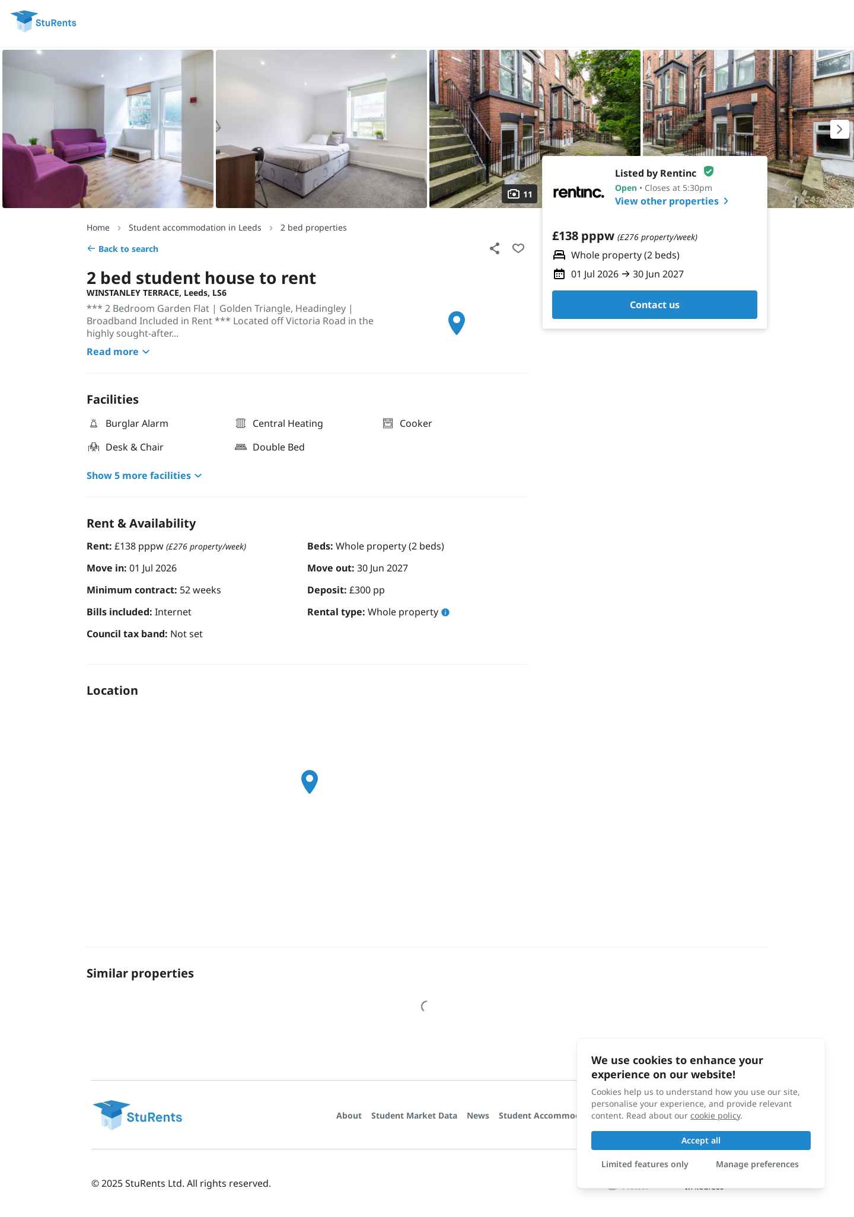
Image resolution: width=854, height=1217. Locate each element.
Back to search (122, 248)
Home (98, 227)
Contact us (655, 304)
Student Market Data (414, 1115)
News (478, 1115)
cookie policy (715, 1115)
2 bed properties (314, 227)
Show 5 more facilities (146, 475)
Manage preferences (757, 1164)
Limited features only (645, 1164)
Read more (120, 351)
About (349, 1115)
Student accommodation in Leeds (195, 227)
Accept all (701, 1140)
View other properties (674, 201)
